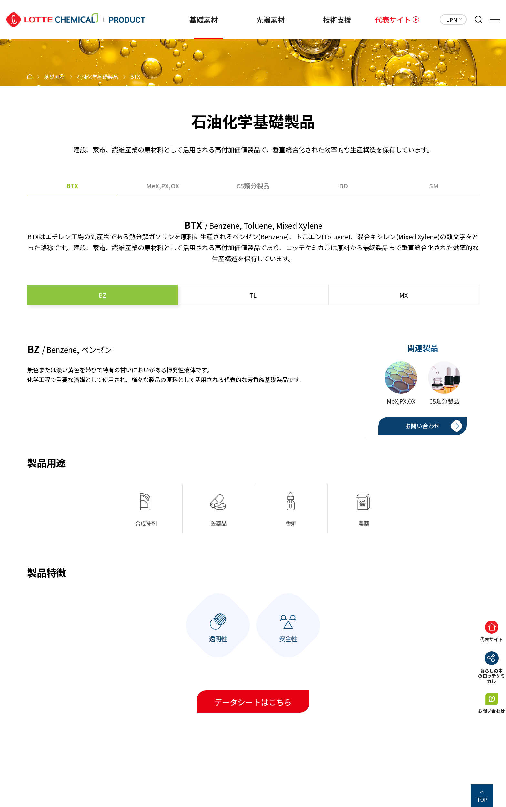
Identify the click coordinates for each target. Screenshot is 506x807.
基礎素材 (181, 19)
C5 (253, 185)
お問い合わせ (422, 425)
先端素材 (254, 19)
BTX (72, 185)
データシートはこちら (253, 701)
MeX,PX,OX (162, 185)
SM (434, 185)
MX (404, 295)
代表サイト (393, 19)
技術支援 (326, 19)
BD (343, 185)
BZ (102, 295)
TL (253, 295)
